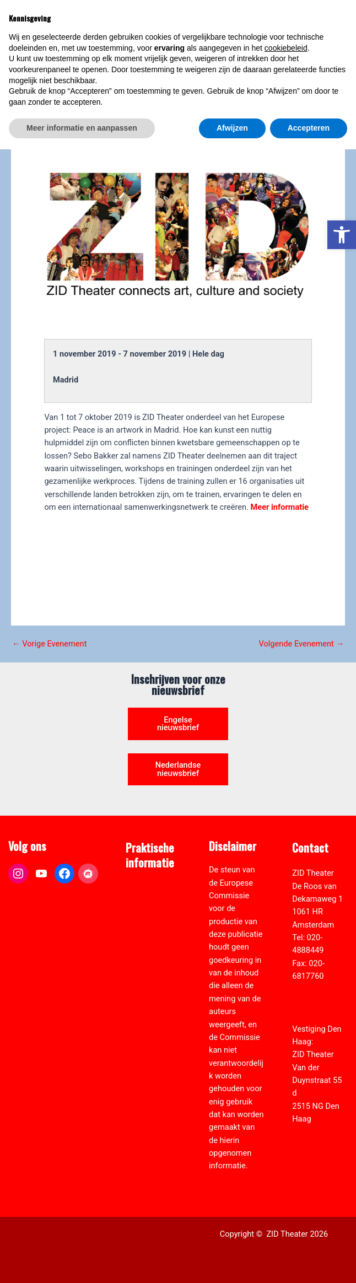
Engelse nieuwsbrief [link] (178, 724)
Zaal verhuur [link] (148, 926)
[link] (341, 234)
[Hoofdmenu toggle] (334, 31)
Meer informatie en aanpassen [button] (81, 1261)
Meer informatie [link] (280, 507)
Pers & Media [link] (149, 913)
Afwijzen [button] (232, 1261)
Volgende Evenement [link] (301, 644)
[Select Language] (299, 75)
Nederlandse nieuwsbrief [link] (178, 769)
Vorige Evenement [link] (49, 644)
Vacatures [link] (143, 939)
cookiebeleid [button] (286, 1181)
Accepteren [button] (309, 1261)
